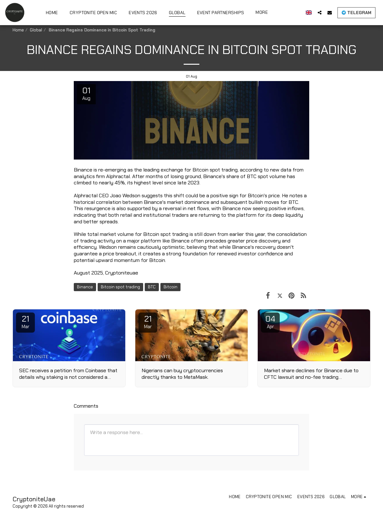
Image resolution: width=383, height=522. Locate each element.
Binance (85, 287)
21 (25, 321)
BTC (152, 287)
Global (36, 30)
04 (270, 321)
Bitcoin (170, 287)
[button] (322, 12)
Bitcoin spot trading (120, 287)
